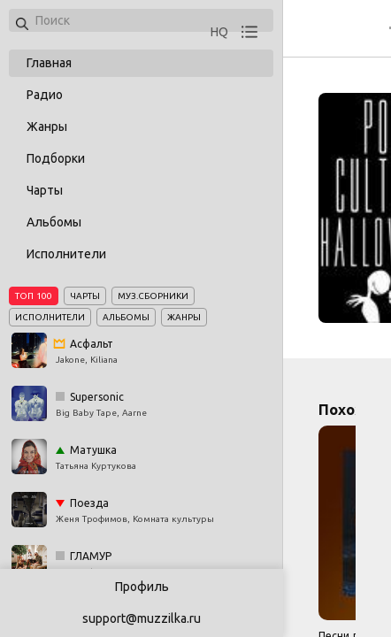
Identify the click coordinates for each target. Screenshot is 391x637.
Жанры (47, 126)
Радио (45, 95)
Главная (49, 63)
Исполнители (66, 254)
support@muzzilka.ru (141, 618)
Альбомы (54, 222)
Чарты (45, 190)
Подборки (56, 158)
